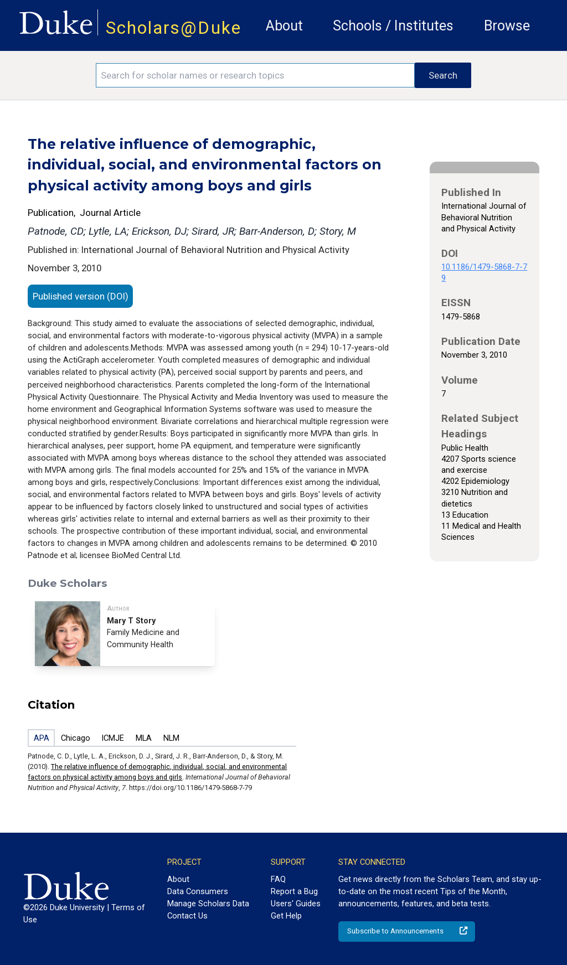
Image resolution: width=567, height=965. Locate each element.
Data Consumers (197, 891)
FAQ (278, 879)
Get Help (286, 916)
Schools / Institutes (393, 26)
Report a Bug (294, 891)
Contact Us (187, 916)
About (284, 26)
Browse (507, 26)
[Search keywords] (255, 75)
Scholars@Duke (173, 28)
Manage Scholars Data (208, 904)
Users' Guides (296, 904)
